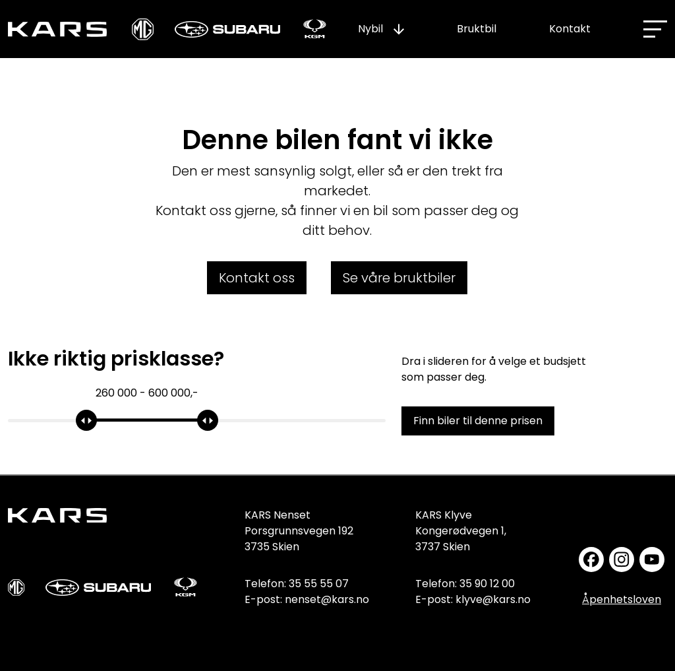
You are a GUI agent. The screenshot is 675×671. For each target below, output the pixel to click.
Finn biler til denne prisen (478, 420)
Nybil (370, 28)
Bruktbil (476, 28)
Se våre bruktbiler (399, 278)
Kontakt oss (257, 278)
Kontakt (570, 28)
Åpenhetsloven (621, 599)
